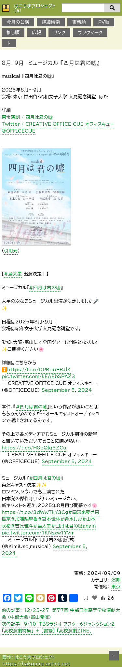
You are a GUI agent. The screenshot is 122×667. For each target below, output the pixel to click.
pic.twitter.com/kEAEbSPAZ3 (38, 376)
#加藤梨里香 (24, 519)
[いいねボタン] (94, 597)
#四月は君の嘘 (45, 287)
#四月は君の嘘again (73, 526)
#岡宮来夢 (79, 512)
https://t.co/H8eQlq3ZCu (34, 448)
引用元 (11, 250)
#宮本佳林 (49, 519)
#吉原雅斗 (22, 526)
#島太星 (13, 274)
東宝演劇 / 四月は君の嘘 (27, 117)
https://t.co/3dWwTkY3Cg (35, 512)
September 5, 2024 (67, 390)
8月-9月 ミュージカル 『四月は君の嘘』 (51, 62)
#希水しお (71, 519)
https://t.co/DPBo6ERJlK (39, 369)
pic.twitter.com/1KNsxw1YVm (38, 533)
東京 (115, 587)
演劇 (115, 580)
